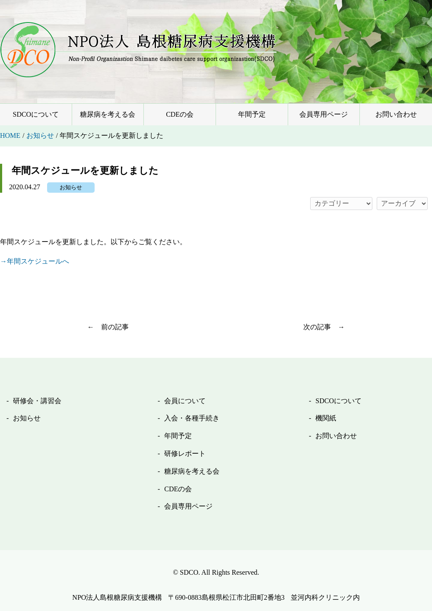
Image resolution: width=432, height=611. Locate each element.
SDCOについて (36, 114)
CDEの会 (180, 114)
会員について (185, 400)
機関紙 (325, 418)
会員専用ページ (323, 114)
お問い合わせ (396, 114)
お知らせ (71, 188)
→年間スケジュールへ (34, 261)
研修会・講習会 (37, 400)
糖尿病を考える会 (107, 114)
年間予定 (252, 114)
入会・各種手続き (191, 418)
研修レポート (185, 453)
